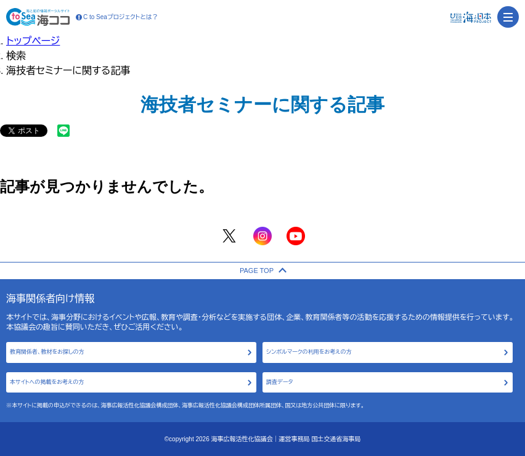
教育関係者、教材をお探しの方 (47, 352)
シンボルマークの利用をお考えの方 (309, 352)
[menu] (508, 17)
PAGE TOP (262, 270)
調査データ (279, 382)
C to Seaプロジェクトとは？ (117, 17)
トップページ (33, 41)
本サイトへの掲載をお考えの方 (47, 382)
